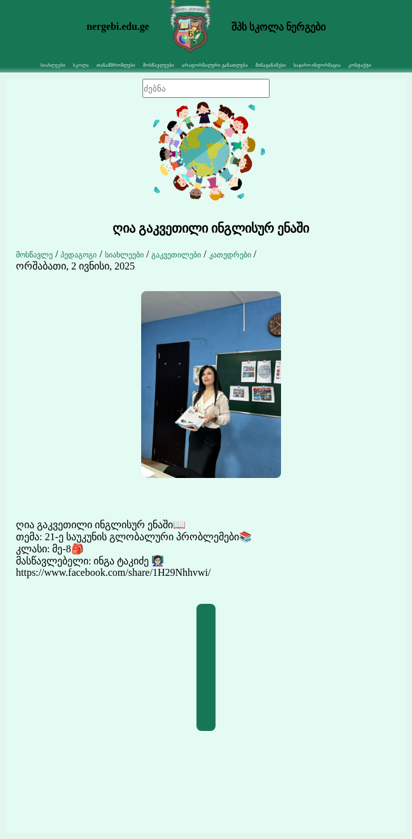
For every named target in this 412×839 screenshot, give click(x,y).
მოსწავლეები (158, 65)
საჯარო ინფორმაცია (317, 65)
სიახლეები (124, 254)
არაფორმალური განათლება (215, 65)
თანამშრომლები (116, 65)
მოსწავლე (34, 254)
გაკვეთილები (176, 254)
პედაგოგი (78, 254)
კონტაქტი (359, 65)
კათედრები (230, 254)
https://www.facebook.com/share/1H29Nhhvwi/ (113, 572)
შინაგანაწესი (271, 65)
